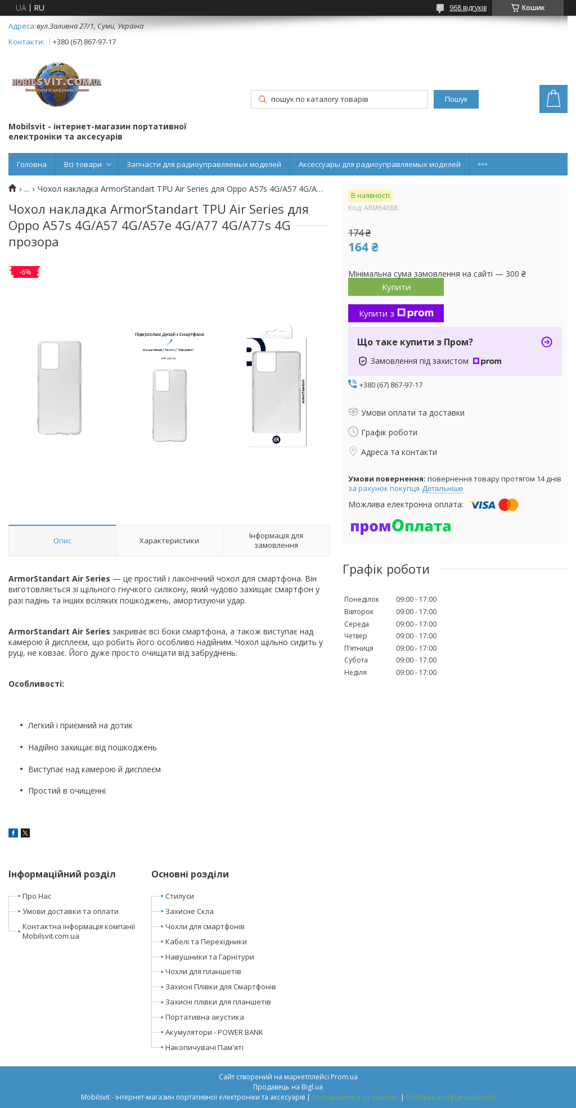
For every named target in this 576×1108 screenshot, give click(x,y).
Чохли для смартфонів (205, 926)
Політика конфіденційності (451, 1097)
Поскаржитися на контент (355, 1097)
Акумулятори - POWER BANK (214, 1032)
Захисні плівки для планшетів (218, 1002)
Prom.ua (344, 1077)
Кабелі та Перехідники (206, 941)
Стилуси (179, 896)
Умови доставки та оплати (70, 911)
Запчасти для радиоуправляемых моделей (204, 164)
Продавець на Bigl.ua (288, 1087)
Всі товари (83, 164)
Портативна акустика (204, 1017)
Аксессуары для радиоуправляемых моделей (380, 164)
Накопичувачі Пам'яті (204, 1047)
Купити (396, 286)
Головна (32, 164)
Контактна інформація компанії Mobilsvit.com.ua (78, 931)
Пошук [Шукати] (456, 99)
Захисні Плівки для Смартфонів (220, 986)
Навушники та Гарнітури (209, 957)
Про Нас (36, 896)
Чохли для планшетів (203, 971)
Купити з (396, 313)
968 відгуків (468, 7)
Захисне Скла (189, 911)
